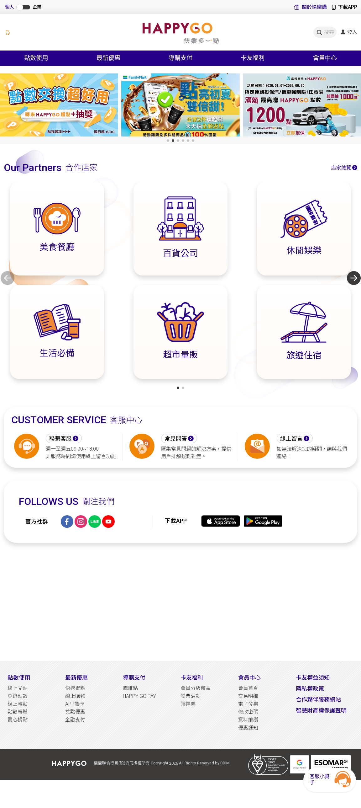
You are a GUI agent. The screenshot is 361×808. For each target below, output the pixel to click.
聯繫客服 (60, 439)
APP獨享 (75, 704)
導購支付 (134, 677)
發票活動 (190, 696)
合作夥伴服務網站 (318, 699)
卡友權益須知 (313, 677)
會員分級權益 (195, 688)
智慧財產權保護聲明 (321, 710)
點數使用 (19, 677)
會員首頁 (248, 688)
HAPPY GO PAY (139, 696)
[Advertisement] (180, 602)
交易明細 (248, 696)
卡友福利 (191, 677)
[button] (168, 140)
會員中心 (249, 677)
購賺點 (130, 688)
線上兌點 (18, 688)
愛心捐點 (18, 720)
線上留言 (291, 439)
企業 (37, 7)
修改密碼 (248, 712)
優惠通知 (248, 728)
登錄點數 (18, 696)
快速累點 (75, 688)
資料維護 (248, 720)
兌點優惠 (75, 712)
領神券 (188, 704)
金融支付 (75, 720)
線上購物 (75, 696)
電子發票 (248, 704)
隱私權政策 (310, 688)
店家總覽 (341, 168)
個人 (9, 7)
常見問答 (176, 439)
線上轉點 (18, 704)
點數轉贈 (18, 712)
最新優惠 (76, 677)
